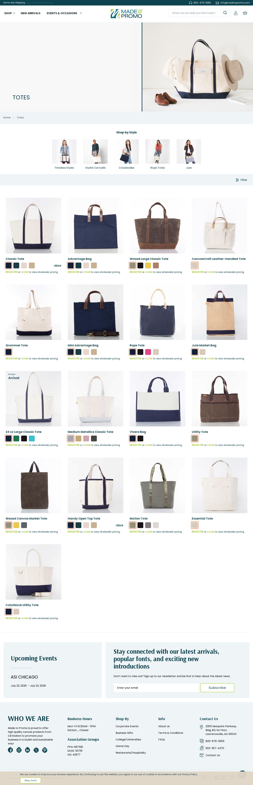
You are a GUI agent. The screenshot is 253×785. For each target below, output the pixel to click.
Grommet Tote (17, 347)
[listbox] (33, 268)
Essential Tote (202, 520)
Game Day (122, 746)
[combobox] (198, 14)
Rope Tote (137, 347)
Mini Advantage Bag (83, 347)
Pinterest (44, 750)
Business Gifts (124, 733)
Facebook (10, 750)
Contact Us (213, 755)
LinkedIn (27, 750)
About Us (164, 726)
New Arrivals (28, 14)
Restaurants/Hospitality (131, 753)
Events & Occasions (58, 14)
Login (24, 273)
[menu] (39, 14)
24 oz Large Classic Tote (23, 434)
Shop (8, 14)
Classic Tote (15, 260)
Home (7, 119)
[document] (126, 778)
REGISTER (11, 273)
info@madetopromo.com (235, 2)
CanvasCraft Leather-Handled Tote (219, 260)
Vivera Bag (138, 434)
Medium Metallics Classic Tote (90, 434)
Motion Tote (139, 520)
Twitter (36, 750)
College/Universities (128, 739)
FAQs (161, 739)
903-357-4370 (215, 748)
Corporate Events (127, 726)
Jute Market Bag (204, 347)
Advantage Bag (80, 260)
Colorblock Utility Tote (22, 607)
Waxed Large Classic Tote (149, 260)
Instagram (19, 750)
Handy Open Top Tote (84, 520)
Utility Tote (200, 434)
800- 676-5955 (202, 2)
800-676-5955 (215, 741)
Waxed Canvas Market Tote (26, 520)
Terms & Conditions (170, 733)
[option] (8, 267)
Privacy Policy (189, 774)
